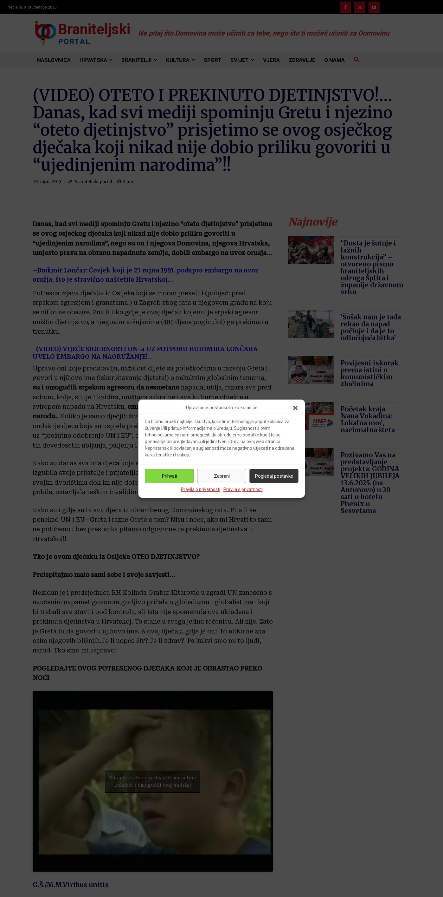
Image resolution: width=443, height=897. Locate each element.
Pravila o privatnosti (200, 489)
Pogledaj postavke (274, 476)
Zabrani (222, 476)
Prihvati (169, 476)
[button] (295, 408)
